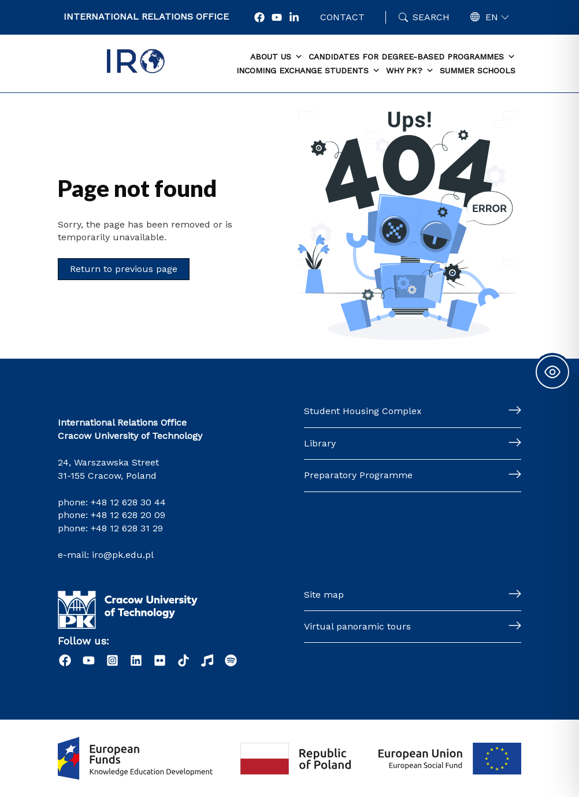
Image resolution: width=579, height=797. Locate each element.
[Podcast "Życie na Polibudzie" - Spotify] (231, 660)
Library (320, 443)
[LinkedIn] (136, 660)
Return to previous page (123, 268)
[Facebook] (259, 17)
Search (431, 17)
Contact (342, 17)
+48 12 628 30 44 (128, 502)
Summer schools (477, 70)
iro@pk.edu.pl (123, 554)
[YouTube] (277, 17)
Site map (324, 594)
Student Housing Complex (363, 410)
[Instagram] (112, 660)
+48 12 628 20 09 (128, 514)
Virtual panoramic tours (357, 626)
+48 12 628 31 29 (127, 528)
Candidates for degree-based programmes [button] (412, 57)
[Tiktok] (183, 660)
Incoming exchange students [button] (308, 71)
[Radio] (207, 660)
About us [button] (276, 57)
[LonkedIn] (294, 17)
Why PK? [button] (410, 71)
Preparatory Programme (358, 475)
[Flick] (160, 660)
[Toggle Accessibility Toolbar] (552, 372)
